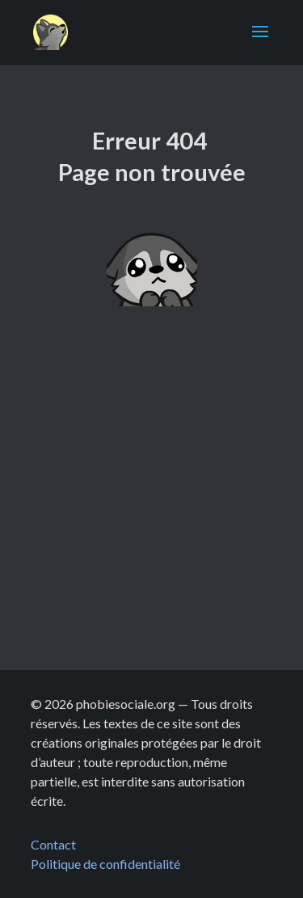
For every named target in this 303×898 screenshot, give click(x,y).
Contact (53, 844)
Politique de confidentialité (107, 863)
